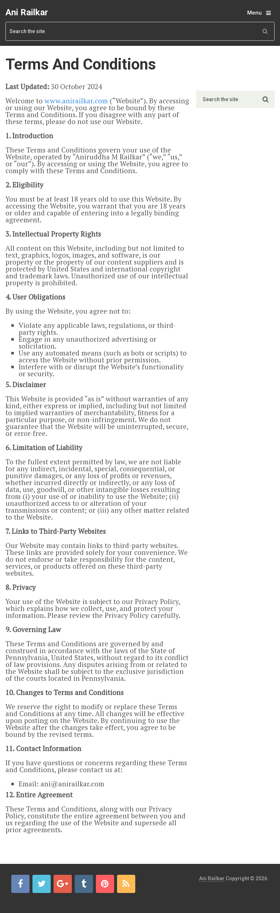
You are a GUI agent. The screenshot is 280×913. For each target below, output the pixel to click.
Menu (254, 12)
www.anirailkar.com (76, 100)
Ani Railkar (26, 12)
